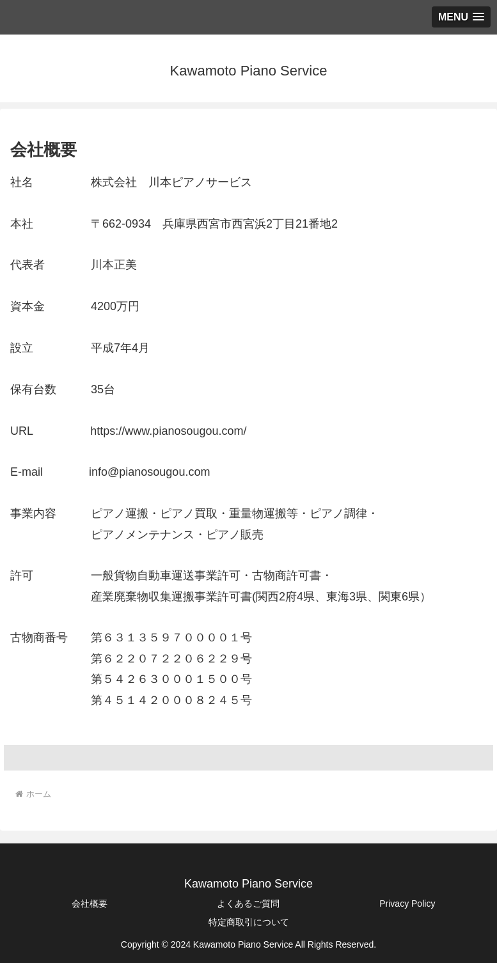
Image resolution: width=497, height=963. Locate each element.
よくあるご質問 (248, 903)
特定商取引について (249, 922)
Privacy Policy (407, 903)
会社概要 (89, 903)
